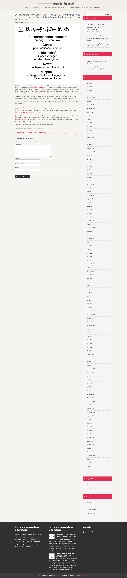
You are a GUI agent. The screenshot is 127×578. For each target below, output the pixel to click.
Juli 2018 (89, 419)
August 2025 (90, 112)
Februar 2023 (90, 220)
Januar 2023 (90, 224)
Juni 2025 (89, 119)
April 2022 (89, 256)
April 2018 (89, 430)
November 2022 (91, 231)
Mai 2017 (89, 470)
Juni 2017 (89, 466)
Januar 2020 (90, 354)
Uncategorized (90, 488)
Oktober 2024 (90, 148)
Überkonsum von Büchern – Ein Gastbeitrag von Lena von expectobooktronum (95, 29)
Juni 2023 (89, 206)
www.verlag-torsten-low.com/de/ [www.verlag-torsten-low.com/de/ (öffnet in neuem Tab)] (40, 87)
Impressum (83, 9)
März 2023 (89, 217)
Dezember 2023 (91, 184)
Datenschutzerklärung (67, 9)
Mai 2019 (89, 383)
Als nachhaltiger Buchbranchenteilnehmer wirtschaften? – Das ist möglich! (60, 134)
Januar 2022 (90, 267)
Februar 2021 (90, 307)
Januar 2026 (90, 94)
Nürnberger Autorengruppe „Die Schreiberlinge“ (86, 7)
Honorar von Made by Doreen (54, 7)
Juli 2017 (89, 463)
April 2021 (89, 300)
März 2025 (89, 130)
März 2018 (89, 434)
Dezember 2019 (91, 358)
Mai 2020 (89, 340)
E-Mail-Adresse (19, 165)
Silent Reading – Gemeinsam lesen (96, 24)
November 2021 (91, 275)
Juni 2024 (89, 162)
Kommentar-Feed (91, 509)
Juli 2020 (89, 332)
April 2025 (89, 126)
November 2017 (91, 448)
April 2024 (89, 170)
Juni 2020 (89, 336)
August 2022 (90, 242)
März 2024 (89, 173)
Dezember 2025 (91, 97)
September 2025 (91, 108)
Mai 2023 (89, 209)
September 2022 (91, 238)
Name (17, 160)
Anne (88, 67)
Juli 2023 (89, 202)
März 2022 (89, 260)
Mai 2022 (89, 253)
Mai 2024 (89, 166)
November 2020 (91, 318)
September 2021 (91, 282)
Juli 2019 (89, 376)
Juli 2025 (89, 115)
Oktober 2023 (90, 191)
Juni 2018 (89, 423)
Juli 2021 (89, 289)
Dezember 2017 (91, 444)
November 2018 (91, 405)
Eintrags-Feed (90, 506)
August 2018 (90, 416)
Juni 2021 (89, 293)
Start (27, 7)
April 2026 (89, 83)
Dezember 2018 (91, 401)
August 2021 (90, 285)
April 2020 (89, 343)
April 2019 (89, 387)
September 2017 (91, 455)
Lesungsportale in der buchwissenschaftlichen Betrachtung (30, 132)
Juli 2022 (89, 246)
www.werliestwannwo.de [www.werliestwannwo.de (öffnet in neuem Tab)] (21, 119)
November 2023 (91, 188)
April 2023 (89, 213)
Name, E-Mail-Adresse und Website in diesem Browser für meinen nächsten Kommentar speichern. (40, 176)
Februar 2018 (90, 437)
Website (17, 169)
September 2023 (91, 195)
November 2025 (91, 101)
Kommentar (18, 144)
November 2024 (91, 144)
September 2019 (91, 369)
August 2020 (90, 329)
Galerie (36, 7)
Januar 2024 (90, 180)
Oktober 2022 (90, 235)
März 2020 (89, 347)
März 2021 (89, 303)
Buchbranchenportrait (27, 128)
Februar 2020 (90, 350)
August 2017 (90, 459)
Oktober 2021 (90, 278)
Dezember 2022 (91, 228)
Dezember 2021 (91, 271)
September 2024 (91, 152)
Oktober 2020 (90, 322)
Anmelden (89, 502)
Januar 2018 (90, 441)
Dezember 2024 (91, 141)
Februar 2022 (90, 264)
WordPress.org (91, 513)
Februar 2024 (90, 177)
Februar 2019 (90, 394)
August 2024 (90, 155)
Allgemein (89, 484)
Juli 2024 (89, 159)
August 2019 (90, 372)
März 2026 (89, 86)
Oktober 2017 (90, 452)
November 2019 (91, 361)
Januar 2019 (90, 397)
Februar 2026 (90, 90)
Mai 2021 (89, 296)
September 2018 (91, 412)
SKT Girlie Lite (84, 575)
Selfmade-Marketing (46, 9)
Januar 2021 (90, 311)
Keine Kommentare (28, 22)
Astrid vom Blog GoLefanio (94, 60)
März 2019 (89, 390)
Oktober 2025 (90, 105)
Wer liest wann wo (38, 128)
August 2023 (90, 199)
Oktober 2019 (90, 365)
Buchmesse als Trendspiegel (94, 35)
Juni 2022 (89, 249)
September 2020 (91, 325)
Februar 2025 (90, 133)
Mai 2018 (89, 426)
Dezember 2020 (91, 314)
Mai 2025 (89, 123)
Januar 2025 (90, 137)
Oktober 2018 (90, 408)
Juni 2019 (89, 379)
